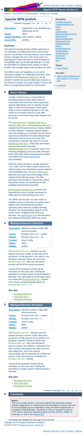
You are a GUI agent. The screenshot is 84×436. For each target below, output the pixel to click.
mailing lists (38, 414)
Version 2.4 (44, 13)
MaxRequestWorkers (29, 77)
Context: (13, 240)
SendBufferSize (62, 53)
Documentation (31, 13)
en (38, 23)
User (57, 60)
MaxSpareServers (63, 41)
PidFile (58, 46)
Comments (61, 85)
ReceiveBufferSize (63, 48)
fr (42, 23)
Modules (46, 5)
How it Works (62, 68)
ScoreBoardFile (62, 51)
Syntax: (12, 234)
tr (50, 23)
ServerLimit (60, 56)
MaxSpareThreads (23, 299)
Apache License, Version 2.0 (32, 425)
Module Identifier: (13, 37)
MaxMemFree (61, 36)
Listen (58, 29)
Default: (12, 237)
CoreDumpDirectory (64, 22)
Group (58, 27)
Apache (7, 13)
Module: (13, 246)
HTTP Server (18, 13)
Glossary (70, 5)
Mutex (41, 213)
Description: (10, 28)
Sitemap (78, 5)
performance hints (32, 157)
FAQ (63, 5)
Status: (8, 34)
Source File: (10, 40)
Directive (37, 223)
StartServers (61, 58)
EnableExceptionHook (65, 24)
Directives (56, 5)
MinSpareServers (63, 44)
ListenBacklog (61, 32)
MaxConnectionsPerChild (66, 34)
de (33, 23)
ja (46, 23)
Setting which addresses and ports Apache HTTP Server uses (68, 78)
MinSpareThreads (23, 386)
